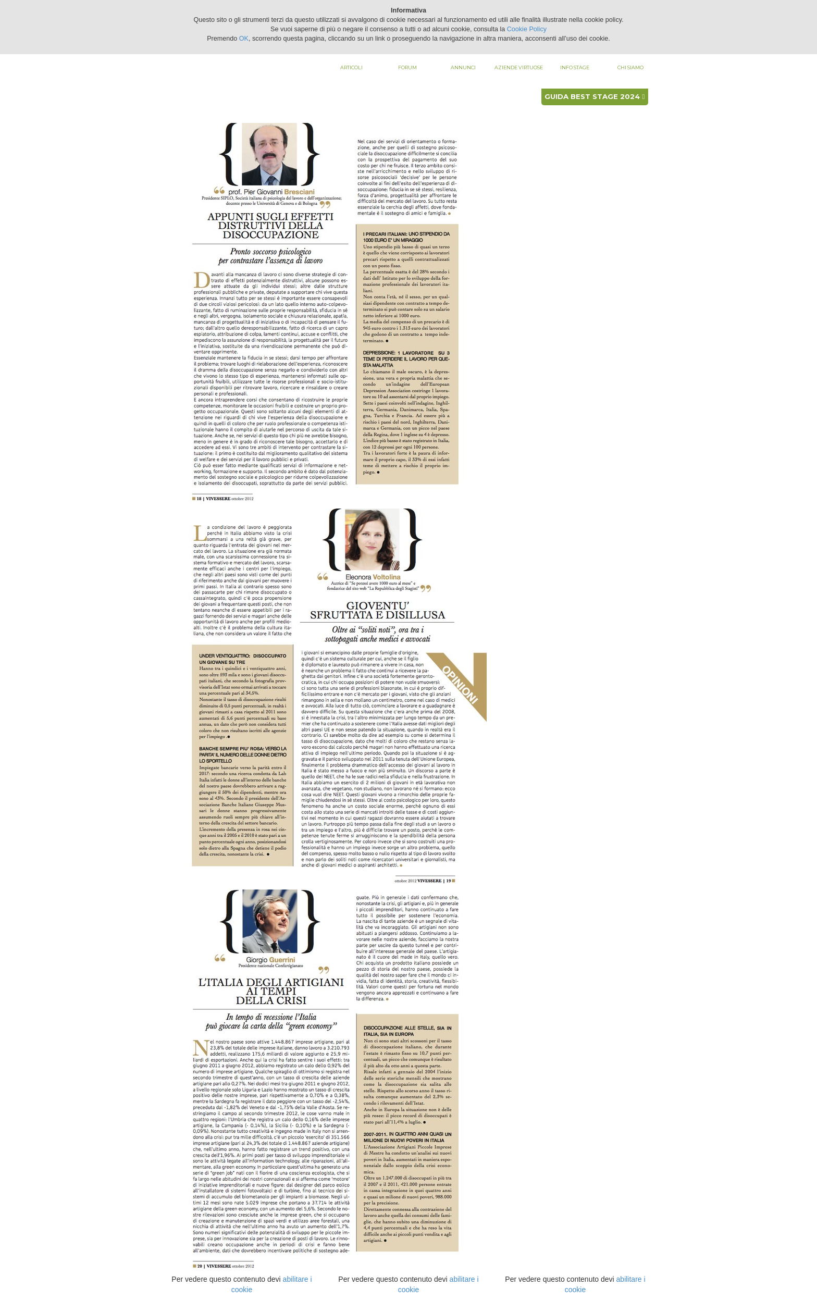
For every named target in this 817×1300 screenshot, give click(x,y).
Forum (407, 67)
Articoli (351, 67)
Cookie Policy (527, 29)
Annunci (463, 67)
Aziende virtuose (518, 67)
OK (244, 38)
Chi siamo (630, 67)
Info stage (574, 67)
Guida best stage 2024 (594, 96)
